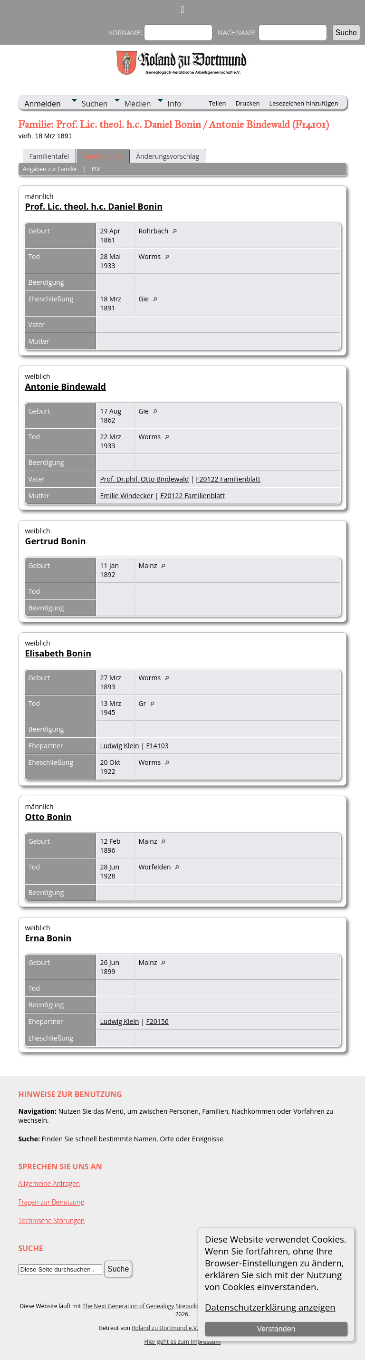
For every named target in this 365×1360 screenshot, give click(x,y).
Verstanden (276, 1329)
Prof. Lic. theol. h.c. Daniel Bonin (94, 206)
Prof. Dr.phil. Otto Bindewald (144, 478)
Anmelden (42, 103)
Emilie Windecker (126, 495)
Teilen (217, 103)
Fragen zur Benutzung (51, 1201)
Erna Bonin (48, 938)
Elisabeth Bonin (58, 653)
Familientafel (49, 156)
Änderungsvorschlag (167, 156)
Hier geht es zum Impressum (182, 1342)
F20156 (157, 1021)
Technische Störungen (51, 1220)
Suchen (95, 103)
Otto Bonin (48, 816)
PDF (97, 169)
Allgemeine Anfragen (49, 1183)
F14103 (157, 745)
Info (175, 103)
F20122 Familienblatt (228, 478)
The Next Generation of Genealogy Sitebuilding (145, 1306)
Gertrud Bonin (55, 541)
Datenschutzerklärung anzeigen (270, 1307)
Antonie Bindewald (65, 386)
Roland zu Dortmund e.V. (165, 1328)
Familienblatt (102, 156)
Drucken (247, 103)
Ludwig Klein (119, 745)
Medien (138, 103)
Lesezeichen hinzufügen (303, 103)
